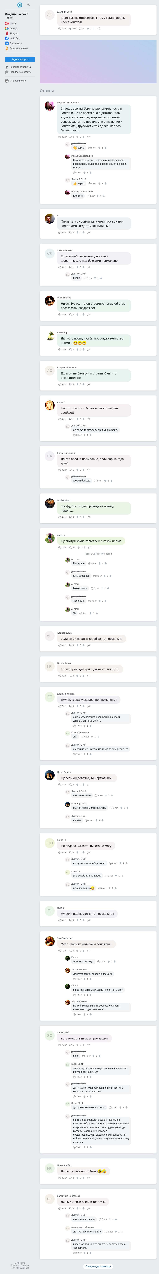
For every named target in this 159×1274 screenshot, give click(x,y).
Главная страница (18, 67)
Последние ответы (18, 72)
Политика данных (20, 1268)
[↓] (93, 28)
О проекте (20, 1263)
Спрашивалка (15, 81)
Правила (14, 1265)
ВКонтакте (13, 43)
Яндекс (11, 33)
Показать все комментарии (98, 554)
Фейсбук (12, 38)
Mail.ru (11, 23)
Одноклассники (16, 48)
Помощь (25, 1265)
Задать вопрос (19, 59)
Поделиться (99, 28)
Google (11, 28)
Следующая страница (98, 1266)
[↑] (88, 28)
